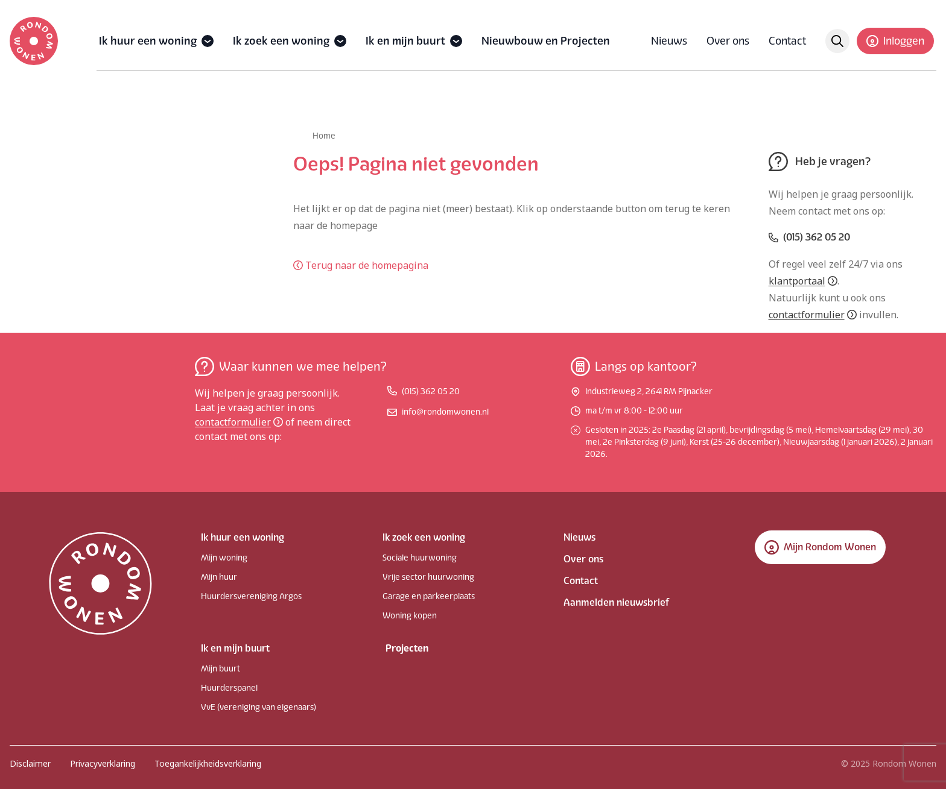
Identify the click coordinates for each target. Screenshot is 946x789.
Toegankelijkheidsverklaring (207, 763)
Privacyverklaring (102, 763)
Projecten (407, 648)
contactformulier (813, 314)
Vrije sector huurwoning (428, 577)
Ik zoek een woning (281, 41)
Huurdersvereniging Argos (251, 596)
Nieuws (669, 41)
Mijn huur (219, 577)
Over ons (727, 41)
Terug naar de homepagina (360, 265)
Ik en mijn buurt (405, 41)
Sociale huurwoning (420, 558)
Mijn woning (224, 558)
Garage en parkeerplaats (429, 596)
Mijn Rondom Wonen (820, 547)
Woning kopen (410, 616)
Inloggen (895, 41)
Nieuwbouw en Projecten (545, 41)
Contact (787, 41)
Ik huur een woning (148, 41)
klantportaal (803, 281)
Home (324, 136)
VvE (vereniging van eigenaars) (258, 707)
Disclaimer (30, 763)
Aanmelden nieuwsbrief (616, 602)
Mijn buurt (220, 669)
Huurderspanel (229, 688)
